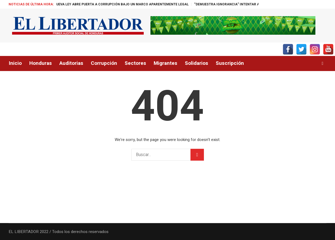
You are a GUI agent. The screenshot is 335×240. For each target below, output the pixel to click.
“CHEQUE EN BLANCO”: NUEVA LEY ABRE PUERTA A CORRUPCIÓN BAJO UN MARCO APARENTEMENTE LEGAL (111, 4)
